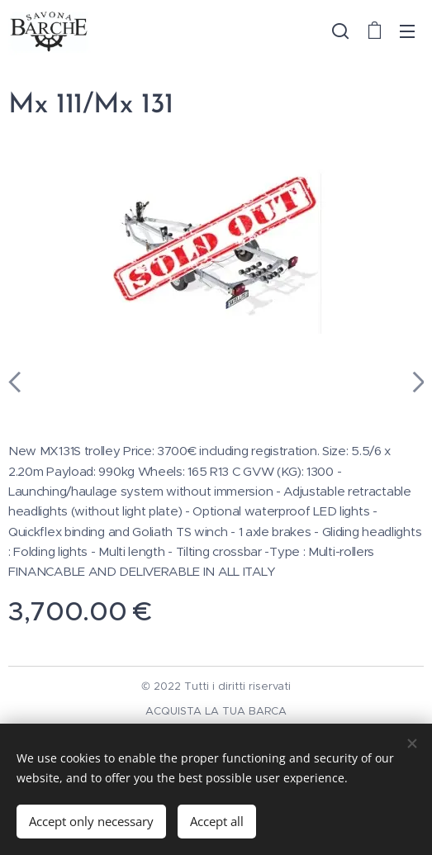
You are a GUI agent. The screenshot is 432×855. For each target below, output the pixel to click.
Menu (407, 31)
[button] (340, 30)
